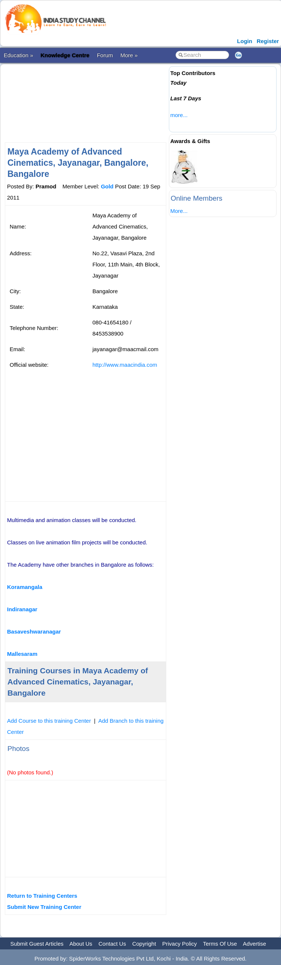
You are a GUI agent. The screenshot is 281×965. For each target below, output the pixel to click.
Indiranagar (22, 609)
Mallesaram (22, 654)
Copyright (144, 943)
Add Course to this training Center (49, 721)
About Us (80, 943)
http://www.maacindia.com (124, 365)
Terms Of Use (220, 943)
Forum (105, 55)
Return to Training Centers (42, 896)
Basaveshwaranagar (34, 631)
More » (129, 55)
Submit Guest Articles (36, 943)
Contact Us (112, 943)
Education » (18, 55)
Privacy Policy (179, 943)
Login (244, 41)
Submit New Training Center (44, 907)
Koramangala (24, 587)
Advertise (254, 943)
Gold (107, 186)
